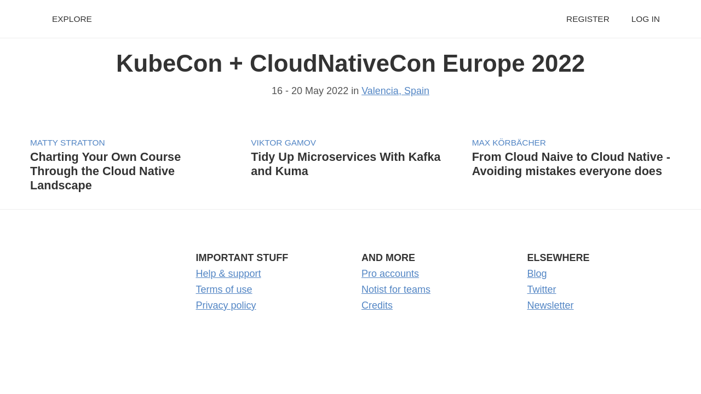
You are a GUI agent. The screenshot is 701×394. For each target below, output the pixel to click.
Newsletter (550, 305)
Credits (377, 305)
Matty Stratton (67, 142)
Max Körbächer (509, 142)
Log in (645, 19)
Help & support (228, 273)
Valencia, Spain (395, 90)
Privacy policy (226, 305)
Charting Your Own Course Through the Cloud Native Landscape (105, 171)
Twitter (541, 289)
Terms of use (224, 289)
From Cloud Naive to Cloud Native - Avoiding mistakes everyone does (571, 164)
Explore (72, 19)
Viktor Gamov (283, 142)
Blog (537, 273)
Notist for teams (395, 289)
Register (588, 19)
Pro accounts (390, 273)
